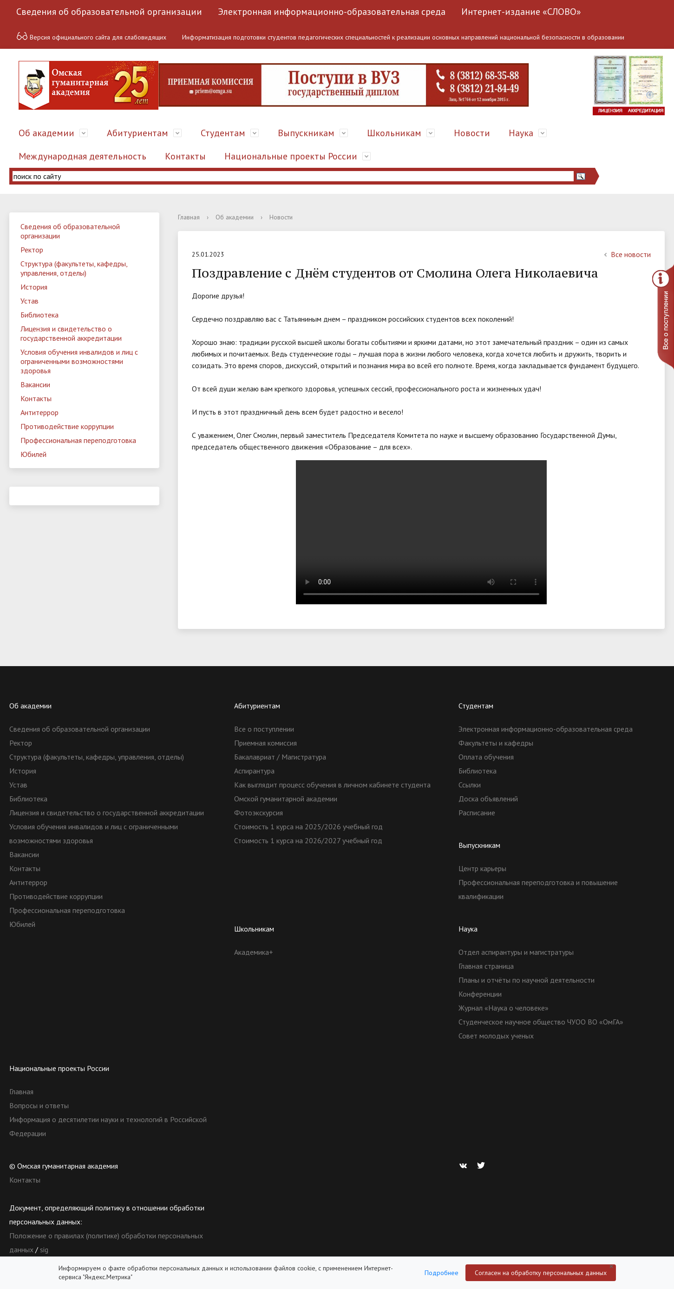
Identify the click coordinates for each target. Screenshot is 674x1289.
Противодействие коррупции (67, 426)
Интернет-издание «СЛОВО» (521, 12)
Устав (29, 300)
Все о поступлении (264, 729)
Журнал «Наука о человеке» (503, 1007)
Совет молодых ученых (496, 1035)
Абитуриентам (137, 133)
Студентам (223, 133)
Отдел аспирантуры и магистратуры (516, 952)
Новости (472, 133)
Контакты (185, 156)
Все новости (626, 254)
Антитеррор (39, 412)
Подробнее (441, 1273)
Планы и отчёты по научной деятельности (526, 980)
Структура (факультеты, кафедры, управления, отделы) (74, 268)
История (33, 286)
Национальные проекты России (290, 156)
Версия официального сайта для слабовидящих (91, 36)
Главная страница (486, 966)
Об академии (46, 133)
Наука (521, 133)
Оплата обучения (486, 756)
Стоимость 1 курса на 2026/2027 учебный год (308, 840)
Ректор (31, 249)
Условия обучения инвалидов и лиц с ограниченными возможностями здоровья (79, 361)
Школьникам (394, 133)
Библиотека (39, 314)
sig (44, 1249)
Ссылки (469, 784)
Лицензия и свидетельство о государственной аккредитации (71, 333)
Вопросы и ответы (39, 1105)
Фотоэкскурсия (258, 812)
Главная (189, 217)
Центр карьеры (482, 868)
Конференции (480, 993)
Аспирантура (254, 770)
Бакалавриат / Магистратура (280, 756)
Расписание (476, 812)
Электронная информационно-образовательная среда (331, 12)
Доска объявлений (488, 798)
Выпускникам (306, 133)
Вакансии (35, 384)
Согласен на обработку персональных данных (541, 1273)
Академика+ (253, 952)
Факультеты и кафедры (495, 742)
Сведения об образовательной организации (109, 12)
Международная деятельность (82, 156)
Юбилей (33, 454)
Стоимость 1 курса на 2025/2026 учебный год (308, 826)
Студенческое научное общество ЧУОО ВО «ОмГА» (540, 1021)
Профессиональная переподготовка (78, 440)
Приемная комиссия (265, 742)
